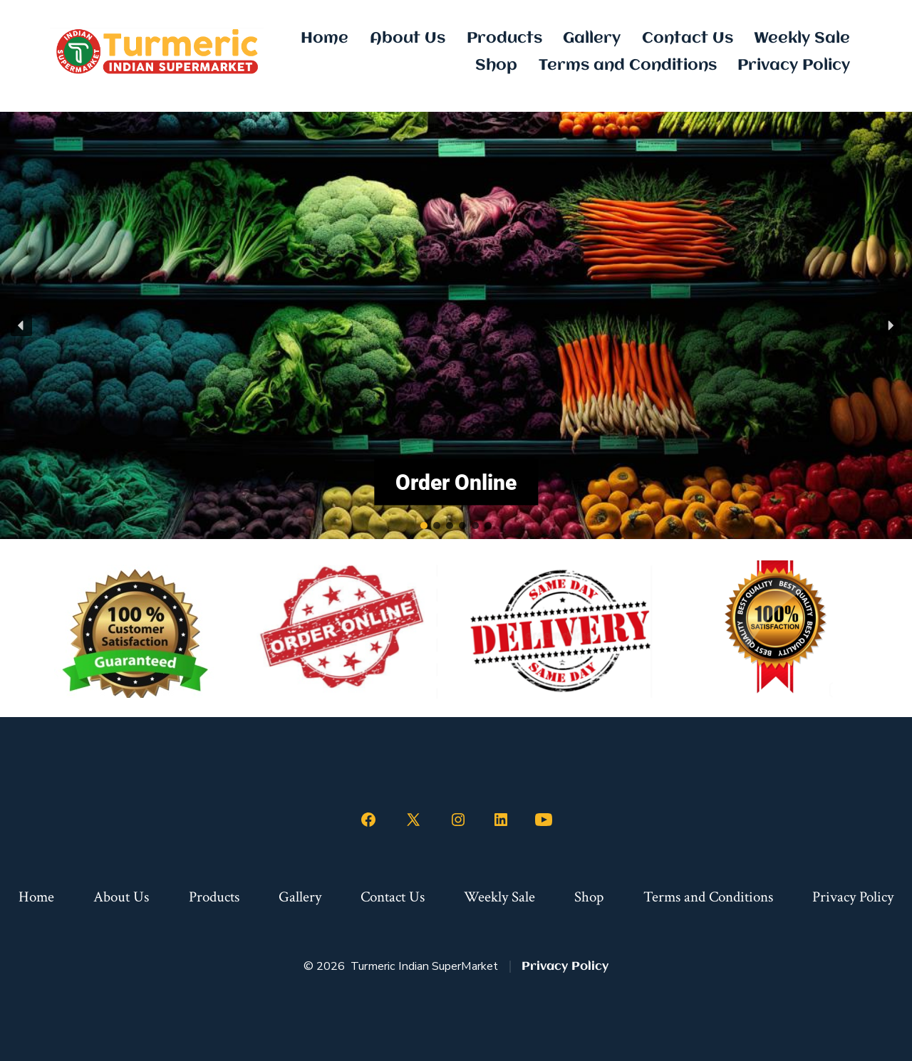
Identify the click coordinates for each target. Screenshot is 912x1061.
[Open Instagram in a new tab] (458, 820)
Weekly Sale (802, 38)
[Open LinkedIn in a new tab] (501, 820)
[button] (21, 325)
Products (504, 38)
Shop (496, 65)
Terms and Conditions (628, 65)
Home (324, 38)
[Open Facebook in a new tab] (368, 820)
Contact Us (687, 38)
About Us (407, 38)
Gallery (592, 38)
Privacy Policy (793, 65)
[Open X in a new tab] (413, 820)
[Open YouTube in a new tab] (544, 820)
